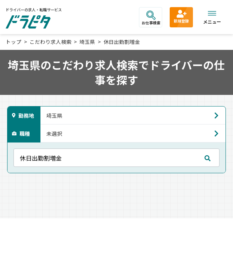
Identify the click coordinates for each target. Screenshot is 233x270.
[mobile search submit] (208, 157)
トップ (13, 41)
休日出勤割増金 (121, 41)
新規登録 (181, 16)
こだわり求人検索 (51, 41)
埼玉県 (87, 41)
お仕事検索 (151, 18)
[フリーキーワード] (116, 157)
